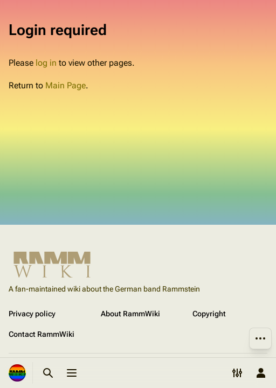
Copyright (209, 313)
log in (46, 63)
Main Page (65, 85)
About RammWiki (130, 313)
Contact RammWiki (41, 334)
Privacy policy (32, 313)
